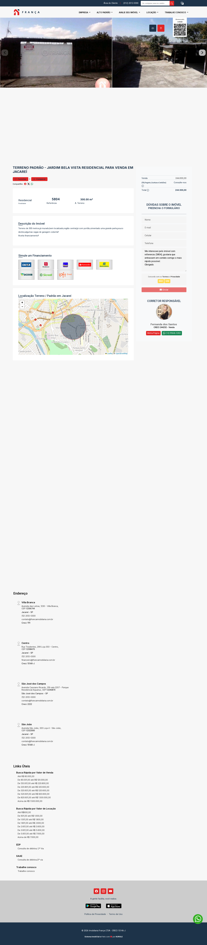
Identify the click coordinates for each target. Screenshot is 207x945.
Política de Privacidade (95, 914)
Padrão (37, 168)
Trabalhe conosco (26, 871)
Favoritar (20, 179)
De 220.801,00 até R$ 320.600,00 (33, 787)
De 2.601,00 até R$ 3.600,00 (31, 826)
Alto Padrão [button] (104, 12)
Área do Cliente (111, 3)
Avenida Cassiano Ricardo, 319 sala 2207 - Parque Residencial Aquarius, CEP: (45, 688)
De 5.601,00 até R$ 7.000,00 (31, 833)
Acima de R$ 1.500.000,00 (30, 801)
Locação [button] (151, 12)
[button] (182, 3)
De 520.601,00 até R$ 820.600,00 (33, 794)
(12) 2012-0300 (29, 616)
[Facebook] (96, 891)
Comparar (39, 179)
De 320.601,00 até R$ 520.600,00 (33, 790)
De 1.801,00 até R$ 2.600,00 (31, 823)
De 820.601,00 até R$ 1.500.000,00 (34, 797)
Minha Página (153, 333)
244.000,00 (180, 178)
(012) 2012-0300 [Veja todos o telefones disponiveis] (130, 3)
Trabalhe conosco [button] (176, 12)
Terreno (21, 168)
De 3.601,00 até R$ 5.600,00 (31, 830)
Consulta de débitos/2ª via (30, 860)
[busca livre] (172, 3)
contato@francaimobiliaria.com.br (37, 619)
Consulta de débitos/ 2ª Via (31, 848)
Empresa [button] (84, 12)
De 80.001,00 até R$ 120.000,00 (33, 780)
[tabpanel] (103, 53)
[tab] (152, 28)
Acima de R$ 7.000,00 (28, 837)
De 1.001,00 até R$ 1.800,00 (31, 819)
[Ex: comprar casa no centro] (155, 3)
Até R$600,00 (24, 812)
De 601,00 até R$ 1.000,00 (30, 816)
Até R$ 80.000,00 (26, 776)
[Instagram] (103, 891)
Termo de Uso (116, 914)
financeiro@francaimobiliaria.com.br (38, 660)
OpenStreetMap (121, 354)
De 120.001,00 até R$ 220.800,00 (33, 783)
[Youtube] (110, 891)
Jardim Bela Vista (64, 168)
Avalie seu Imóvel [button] (128, 12)
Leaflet (108, 354)
